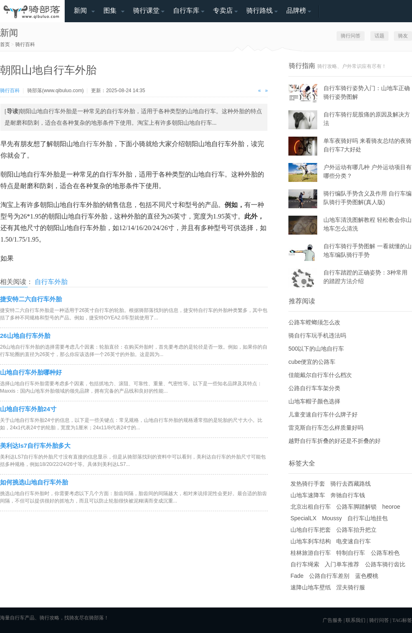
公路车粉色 (385, 552)
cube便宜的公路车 (311, 361)
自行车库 (186, 10)
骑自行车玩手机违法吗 (317, 335)
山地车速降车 (307, 495)
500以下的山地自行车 (316, 348)
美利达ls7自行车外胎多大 (35, 445)
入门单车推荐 (342, 564)
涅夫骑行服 (350, 587)
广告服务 (332, 620)
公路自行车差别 (329, 575)
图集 (110, 10)
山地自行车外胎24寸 (28, 408)
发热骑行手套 (307, 483)
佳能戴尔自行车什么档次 (320, 375)
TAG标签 (402, 620)
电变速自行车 (353, 541)
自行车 (89, 143)
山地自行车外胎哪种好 (31, 372)
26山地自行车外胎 (25, 335)
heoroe (391, 506)
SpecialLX (303, 518)
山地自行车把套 (310, 529)
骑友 (403, 36)
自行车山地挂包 (367, 518)
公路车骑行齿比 (385, 564)
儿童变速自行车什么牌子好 (323, 414)
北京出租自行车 (310, 506)
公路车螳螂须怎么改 (314, 322)
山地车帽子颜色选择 (314, 401)
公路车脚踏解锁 (356, 506)
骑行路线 (259, 10)
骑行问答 (350, 36)
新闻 (80, 10)
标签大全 (302, 463)
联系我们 (355, 620)
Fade (297, 575)
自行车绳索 (304, 564)
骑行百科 (25, 44)
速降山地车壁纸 (310, 587)
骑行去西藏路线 (350, 483)
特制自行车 (350, 552)
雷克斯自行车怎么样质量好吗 (325, 427)
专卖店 (223, 10)
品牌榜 (296, 10)
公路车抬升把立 (356, 529)
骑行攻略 (49, 618)
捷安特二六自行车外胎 (31, 299)
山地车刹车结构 (310, 541)
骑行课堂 (146, 10)
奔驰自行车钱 (347, 495)
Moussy (332, 518)
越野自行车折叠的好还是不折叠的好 (334, 441)
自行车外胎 (51, 281)
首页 (5, 44)
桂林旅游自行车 (310, 552)
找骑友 (71, 618)
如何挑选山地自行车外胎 (34, 482)
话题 (379, 36)
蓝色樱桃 (366, 575)
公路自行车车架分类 (314, 388)
